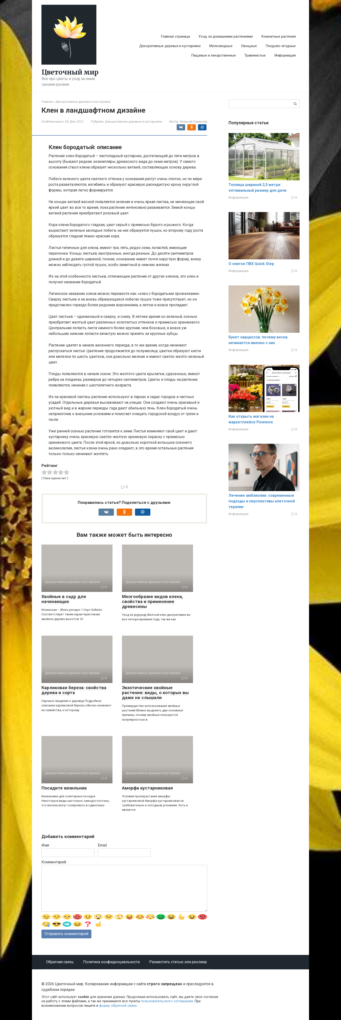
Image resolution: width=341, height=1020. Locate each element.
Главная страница (175, 36)
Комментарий (53, 862)
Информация (285, 55)
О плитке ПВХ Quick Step (251, 264)
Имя (45, 845)
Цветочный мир (70, 72)
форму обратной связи (118, 1006)
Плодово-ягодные (280, 46)
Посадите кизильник (64, 788)
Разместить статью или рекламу (178, 962)
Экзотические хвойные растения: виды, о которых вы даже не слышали (155, 692)
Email (102, 845)
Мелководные (221, 46)
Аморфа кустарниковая (147, 788)
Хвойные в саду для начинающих (63, 599)
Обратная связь (60, 962)
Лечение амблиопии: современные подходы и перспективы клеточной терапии (262, 501)
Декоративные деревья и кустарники (170, 46)
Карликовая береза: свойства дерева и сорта (73, 690)
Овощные (249, 46)
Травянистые (255, 55)
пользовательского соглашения (167, 1001)
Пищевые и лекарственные (213, 55)
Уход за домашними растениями (225, 36)
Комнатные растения (278, 36)
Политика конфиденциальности (111, 962)
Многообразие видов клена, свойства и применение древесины (152, 601)
